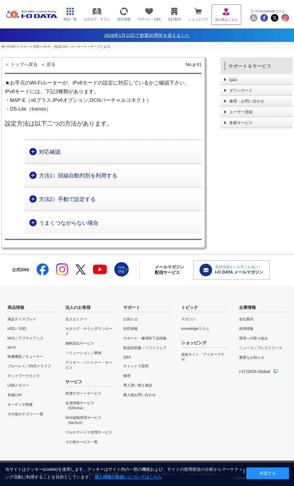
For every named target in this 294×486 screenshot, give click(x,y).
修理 (126, 376)
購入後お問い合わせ (139, 395)
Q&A (233, 80)
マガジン (188, 319)
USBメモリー (18, 385)
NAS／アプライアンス (26, 338)
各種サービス (241, 122)
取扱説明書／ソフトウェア (144, 348)
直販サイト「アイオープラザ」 (202, 357)
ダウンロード (241, 90)
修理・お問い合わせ (246, 101)
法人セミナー (76, 319)
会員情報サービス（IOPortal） (79, 405)
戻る (51, 64)
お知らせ (130, 319)
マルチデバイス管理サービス (88, 432)
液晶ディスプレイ (22, 319)
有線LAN (15, 395)
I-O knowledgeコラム (269, 11)
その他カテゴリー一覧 (26, 414)
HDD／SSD (17, 329)
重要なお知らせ (251, 357)
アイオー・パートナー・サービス (88, 365)
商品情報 (16, 307)
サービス (73, 381)
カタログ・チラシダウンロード (88, 331)
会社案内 (246, 319)
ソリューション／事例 (83, 353)
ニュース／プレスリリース (260, 348)
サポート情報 (30, 46)
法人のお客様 (78, 307)
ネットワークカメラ (24, 376)
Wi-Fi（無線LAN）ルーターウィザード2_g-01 (76, 46)
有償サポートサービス (83, 393)
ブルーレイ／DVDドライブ (29, 366)
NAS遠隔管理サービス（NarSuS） (83, 420)
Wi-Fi (12, 347)
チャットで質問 (135, 366)
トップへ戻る (24, 64)
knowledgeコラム (195, 329)
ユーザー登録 (241, 112)
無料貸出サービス (79, 343)
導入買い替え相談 (137, 385)
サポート (131, 307)
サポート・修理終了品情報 (144, 338)
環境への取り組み (253, 338)
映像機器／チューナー (26, 356)
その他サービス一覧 (81, 442)
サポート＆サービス (250, 66)
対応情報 (130, 329)
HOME (11, 46)
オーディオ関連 (20, 404)
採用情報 (246, 329)
